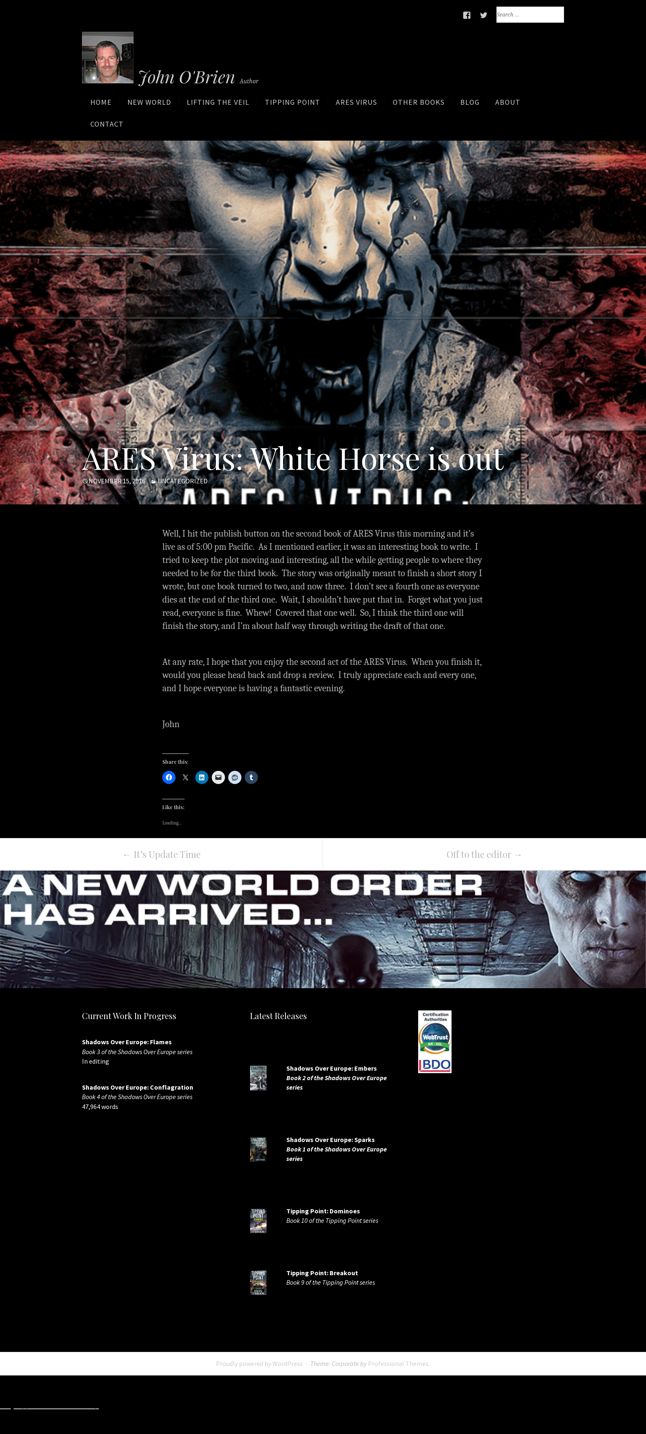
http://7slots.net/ (136, 1404)
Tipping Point (292, 104)
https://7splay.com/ (505, 1404)
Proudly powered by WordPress (259, 1364)
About (507, 104)
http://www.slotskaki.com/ (222, 1404)
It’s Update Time (161, 854)
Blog (470, 104)
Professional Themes (398, 1364)
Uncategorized (183, 481)
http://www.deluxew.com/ (325, 1404)
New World (149, 104)
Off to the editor (485, 854)
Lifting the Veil (218, 104)
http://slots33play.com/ (421, 1404)
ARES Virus (356, 104)
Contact (107, 126)
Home (101, 104)
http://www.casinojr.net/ (592, 1404)
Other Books (419, 104)
